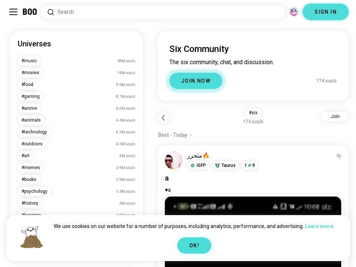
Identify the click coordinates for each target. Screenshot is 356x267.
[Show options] (175, 135)
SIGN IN (326, 12)
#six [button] (253, 112)
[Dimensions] (293, 11)
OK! (194, 245)
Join (335, 116)
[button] (198, 165)
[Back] (163, 118)
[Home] (30, 12)
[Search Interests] (163, 12)
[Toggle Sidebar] (13, 12)
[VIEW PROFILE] (174, 160)
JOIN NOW (195, 81)
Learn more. (320, 226)
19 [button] (249, 165)
